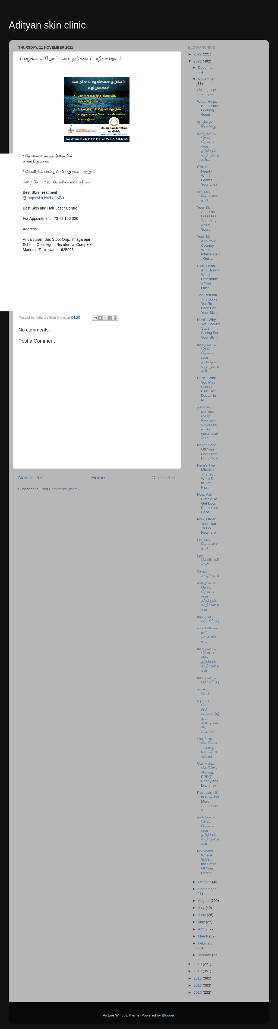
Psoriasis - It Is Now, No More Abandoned (208, 801)
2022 (198, 54)
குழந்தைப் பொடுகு (206, 124)
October (205, 882)
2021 (198, 61)
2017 (198, 985)
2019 (198, 971)
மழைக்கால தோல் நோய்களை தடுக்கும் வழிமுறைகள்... (208, 146)
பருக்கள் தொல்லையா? (208, 195)
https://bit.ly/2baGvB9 (46, 198)
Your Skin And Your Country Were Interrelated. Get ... (208, 247)
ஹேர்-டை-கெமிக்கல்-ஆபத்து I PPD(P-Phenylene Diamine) (208, 774)
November (206, 79)
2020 (198, 964)
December (206, 67)
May (202, 922)
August (204, 901)
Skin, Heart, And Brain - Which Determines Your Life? (208, 277)
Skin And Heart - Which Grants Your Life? (207, 175)
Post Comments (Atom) (60, 489)
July (202, 908)
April (202, 929)
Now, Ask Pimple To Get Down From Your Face (207, 503)
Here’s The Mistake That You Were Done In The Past (208, 476)
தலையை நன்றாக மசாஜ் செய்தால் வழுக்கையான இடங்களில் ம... (207, 422)
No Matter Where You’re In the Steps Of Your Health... (207, 862)
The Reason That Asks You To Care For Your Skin (207, 304)
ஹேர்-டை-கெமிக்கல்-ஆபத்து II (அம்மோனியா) (208, 747)
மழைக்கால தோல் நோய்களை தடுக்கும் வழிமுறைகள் (208, 357)
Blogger (168, 1015)
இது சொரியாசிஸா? (208, 559)
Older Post (163, 477)
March (203, 936)
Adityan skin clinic (47, 25)
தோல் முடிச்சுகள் (208, 574)
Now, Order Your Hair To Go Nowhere (206, 525)
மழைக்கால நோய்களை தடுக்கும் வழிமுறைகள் (208, 659)
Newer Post (31, 477)
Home (98, 477)
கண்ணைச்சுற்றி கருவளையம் (207, 634)
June (202, 915)
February (205, 943)
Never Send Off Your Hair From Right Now (207, 451)
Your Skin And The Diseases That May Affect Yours (206, 218)
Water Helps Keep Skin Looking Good (207, 108)
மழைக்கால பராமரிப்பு (208, 619)
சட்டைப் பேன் (204, 691)
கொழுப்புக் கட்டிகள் (206, 92)
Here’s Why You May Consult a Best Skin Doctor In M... (207, 389)
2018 (198, 978)
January (205, 955)
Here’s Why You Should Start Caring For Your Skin (208, 328)
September (207, 889)
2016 (198, 992)
